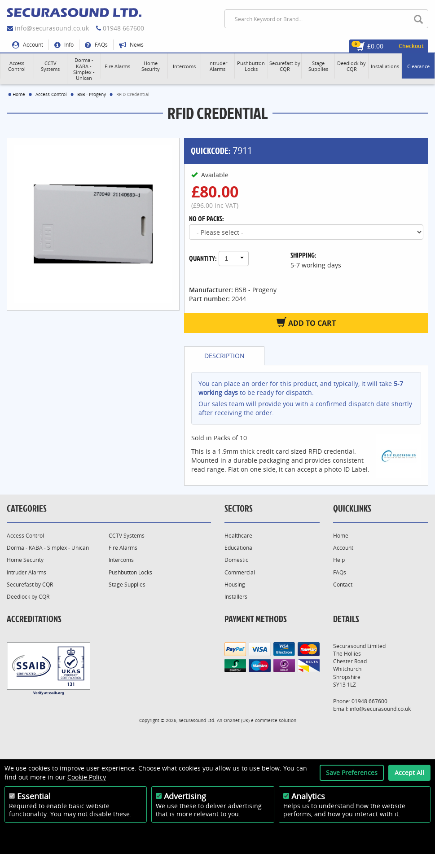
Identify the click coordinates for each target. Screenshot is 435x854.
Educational (239, 548)
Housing (234, 584)
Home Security (25, 560)
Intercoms (121, 560)
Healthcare (238, 535)
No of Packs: (206, 218)
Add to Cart (306, 322)
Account (27, 44)
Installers (235, 596)
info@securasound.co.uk (52, 28)
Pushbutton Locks (130, 572)
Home (19, 94)
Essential (34, 796)
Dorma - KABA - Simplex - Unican (48, 548)
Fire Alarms (123, 548)
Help (339, 560)
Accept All (409, 772)
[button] (17, 66)
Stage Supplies (127, 584)
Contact (342, 584)
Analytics (308, 796)
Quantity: (203, 258)
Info (64, 44)
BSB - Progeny (91, 94)
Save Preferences (352, 772)
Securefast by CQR (30, 584)
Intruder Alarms (26, 572)
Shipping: (303, 254)
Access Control (51, 94)
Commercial (239, 572)
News (131, 44)
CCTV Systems (127, 535)
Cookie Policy (86, 777)
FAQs (96, 44)
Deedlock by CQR (28, 596)
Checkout (411, 46)
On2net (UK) (237, 720)
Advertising (185, 796)
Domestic (236, 560)
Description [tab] (224, 355)
